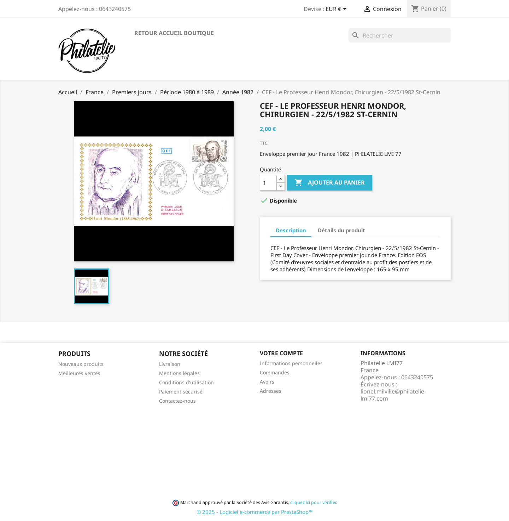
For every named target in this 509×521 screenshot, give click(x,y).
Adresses (270, 390)
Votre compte (281, 353)
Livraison (169, 364)
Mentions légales (179, 373)
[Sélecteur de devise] (337, 9)
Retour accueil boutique (174, 33)
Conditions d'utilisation (186, 382)
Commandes (274, 372)
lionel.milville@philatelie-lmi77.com (393, 394)
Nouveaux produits (81, 364)
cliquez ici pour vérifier (313, 502)
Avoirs (267, 381)
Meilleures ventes (79, 373)
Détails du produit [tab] (341, 230)
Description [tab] (291, 230)
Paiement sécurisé (181, 391)
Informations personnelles (291, 363)
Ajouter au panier (329, 182)
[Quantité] (268, 183)
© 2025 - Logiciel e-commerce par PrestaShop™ (255, 511)
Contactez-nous (177, 400)
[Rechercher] (400, 35)
